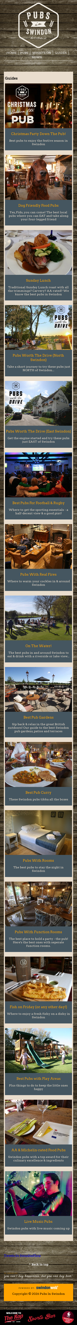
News (37, 57)
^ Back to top (38, 1264)
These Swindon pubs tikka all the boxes (38, 799)
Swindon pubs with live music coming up (38, 1228)
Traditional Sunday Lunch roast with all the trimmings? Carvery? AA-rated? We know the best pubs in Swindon (38, 291)
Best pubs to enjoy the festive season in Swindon (38, 142)
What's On (41, 53)
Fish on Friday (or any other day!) (38, 1007)
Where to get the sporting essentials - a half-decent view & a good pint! (38, 511)
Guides (61, 53)
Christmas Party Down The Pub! (38, 134)
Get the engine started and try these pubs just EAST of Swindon (38, 439)
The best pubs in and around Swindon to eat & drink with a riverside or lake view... (38, 654)
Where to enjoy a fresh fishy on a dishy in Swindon (38, 1015)
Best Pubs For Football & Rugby (38, 503)
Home (11, 53)
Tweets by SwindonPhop (22, 1255)
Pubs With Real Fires (38, 574)
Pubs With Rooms (38, 860)
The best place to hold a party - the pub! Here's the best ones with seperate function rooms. (38, 942)
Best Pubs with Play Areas (38, 1079)
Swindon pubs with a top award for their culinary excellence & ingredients (38, 1158)
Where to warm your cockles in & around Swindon (38, 583)
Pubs (24, 53)
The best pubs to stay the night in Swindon (38, 869)
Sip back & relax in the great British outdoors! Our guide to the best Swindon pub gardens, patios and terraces (38, 727)
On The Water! (38, 646)
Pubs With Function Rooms (38, 932)
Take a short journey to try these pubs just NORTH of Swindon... (38, 368)
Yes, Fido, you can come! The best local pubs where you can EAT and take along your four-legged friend (38, 216)
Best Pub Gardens (38, 717)
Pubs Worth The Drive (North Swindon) (38, 357)
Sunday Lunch (38, 280)
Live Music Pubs (38, 1221)
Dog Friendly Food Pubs (38, 205)
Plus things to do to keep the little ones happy (38, 1087)
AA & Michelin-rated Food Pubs (38, 1150)
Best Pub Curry (38, 792)
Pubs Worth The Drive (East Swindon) (38, 431)
